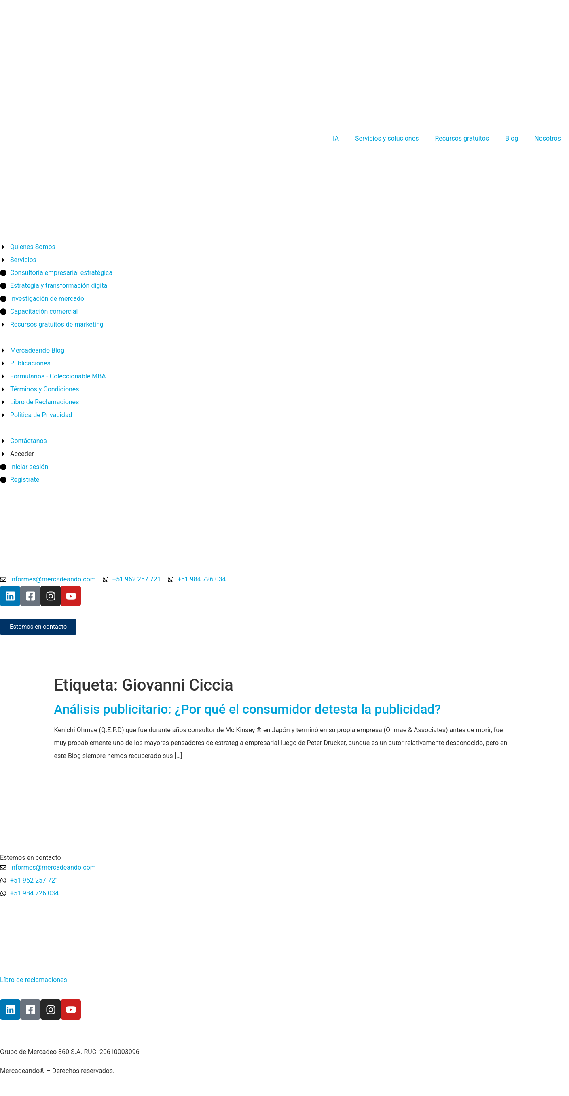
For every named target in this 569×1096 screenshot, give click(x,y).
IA (336, 138)
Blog (511, 138)
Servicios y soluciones (387, 138)
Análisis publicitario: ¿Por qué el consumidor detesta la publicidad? (247, 709)
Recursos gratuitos (462, 138)
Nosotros (547, 138)
